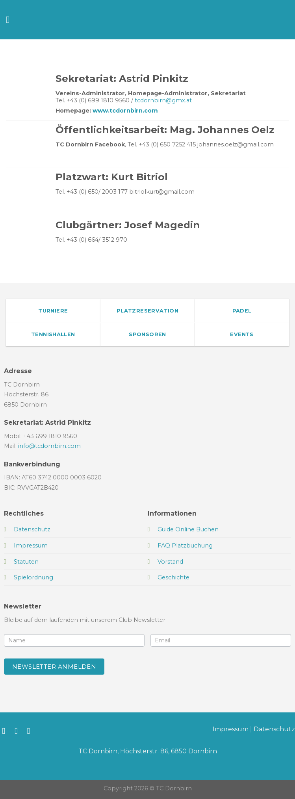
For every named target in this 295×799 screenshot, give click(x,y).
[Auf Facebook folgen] (6, 730)
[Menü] (10, 19)
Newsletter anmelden (54, 666)
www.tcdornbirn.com (125, 110)
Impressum (231, 729)
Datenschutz (274, 729)
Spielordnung (33, 577)
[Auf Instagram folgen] (19, 730)
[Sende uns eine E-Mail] (31, 730)
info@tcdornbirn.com (49, 445)
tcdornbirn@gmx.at (163, 100)
